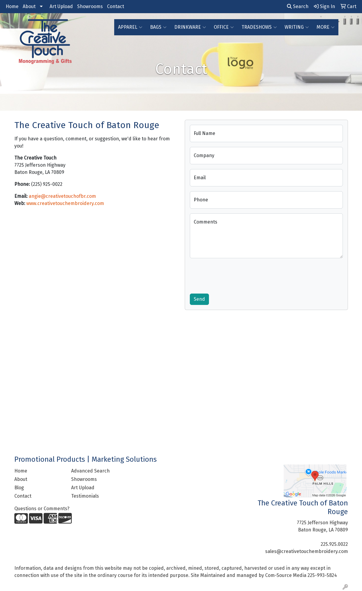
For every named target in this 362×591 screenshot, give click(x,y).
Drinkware (190, 27)
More (325, 27)
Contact (115, 6)
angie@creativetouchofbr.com (62, 196)
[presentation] (235, 274)
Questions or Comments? (41, 508)
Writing (297, 27)
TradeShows (259, 27)
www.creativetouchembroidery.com (65, 203)
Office (224, 27)
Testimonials (85, 496)
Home (12, 6)
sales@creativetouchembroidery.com (306, 551)
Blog (19, 487)
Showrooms (90, 6)
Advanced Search (90, 471)
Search (297, 6)
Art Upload (61, 6)
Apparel (130, 27)
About (29, 6)
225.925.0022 (334, 544)
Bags (158, 27)
